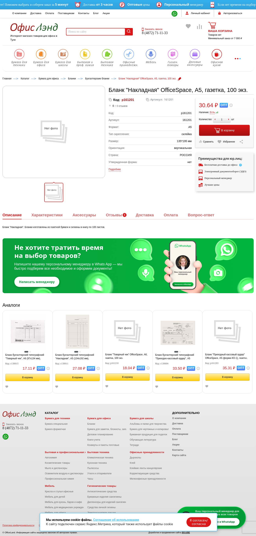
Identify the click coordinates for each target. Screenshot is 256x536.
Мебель (50, 485)
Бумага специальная (56, 424)
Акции (106, 13)
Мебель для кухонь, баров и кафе (63, 502)
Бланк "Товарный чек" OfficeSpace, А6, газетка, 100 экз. (126, 356)
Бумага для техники (57, 418)
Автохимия (51, 457)
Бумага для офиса (99, 418)
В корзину (224, 130)
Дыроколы (135, 457)
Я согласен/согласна (199, 522)
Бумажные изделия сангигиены (104, 496)
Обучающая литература (143, 439)
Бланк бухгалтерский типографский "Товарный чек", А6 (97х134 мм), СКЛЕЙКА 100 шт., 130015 (24, 357)
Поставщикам (66, 13)
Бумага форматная (55, 429)
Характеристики (47, 215)
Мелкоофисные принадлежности (148, 478)
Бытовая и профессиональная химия (69, 452)
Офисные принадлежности (147, 452)
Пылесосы (93, 468)
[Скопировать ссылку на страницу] (241, 141)
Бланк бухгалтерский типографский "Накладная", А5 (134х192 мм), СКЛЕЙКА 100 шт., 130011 (74, 357)
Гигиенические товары (101, 485)
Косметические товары (57, 463)
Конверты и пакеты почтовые (103, 445)
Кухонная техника (97, 463)
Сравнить (206, 141)
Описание (12, 215)
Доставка (35, 13)
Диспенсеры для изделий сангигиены (107, 502)
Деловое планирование (100, 434)
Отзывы (114, 215)
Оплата (49, 13)
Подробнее (115, 169)
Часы (90, 478)
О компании (19, 13)
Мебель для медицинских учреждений (66, 507)
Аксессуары (84, 215)
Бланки (91, 424)
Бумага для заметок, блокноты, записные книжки (113, 429)
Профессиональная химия (59, 478)
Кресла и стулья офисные (59, 491)
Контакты (83, 13)
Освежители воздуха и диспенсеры (64, 473)
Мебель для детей (55, 496)
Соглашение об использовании (116, 520)
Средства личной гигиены (101, 507)
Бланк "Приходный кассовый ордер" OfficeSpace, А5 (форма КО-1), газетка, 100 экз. (226, 356)
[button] (53, 192)
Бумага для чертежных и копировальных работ (155, 429)
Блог (96, 13)
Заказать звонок (152, 29)
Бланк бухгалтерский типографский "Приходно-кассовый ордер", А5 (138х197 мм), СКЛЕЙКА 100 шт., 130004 (177, 357)
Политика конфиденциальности (18, 525)
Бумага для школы (141, 418)
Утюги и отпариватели (99, 473)
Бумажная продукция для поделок (148, 434)
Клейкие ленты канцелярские (146, 468)
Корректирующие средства (144, 473)
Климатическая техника (100, 457)
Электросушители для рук (101, 512)
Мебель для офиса (55, 512)
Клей (132, 463)
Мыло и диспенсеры (56, 468)
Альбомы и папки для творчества (148, 424)
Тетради (134, 445)
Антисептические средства (102, 491)
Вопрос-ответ (201, 215)
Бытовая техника (98, 452)
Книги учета (93, 439)
